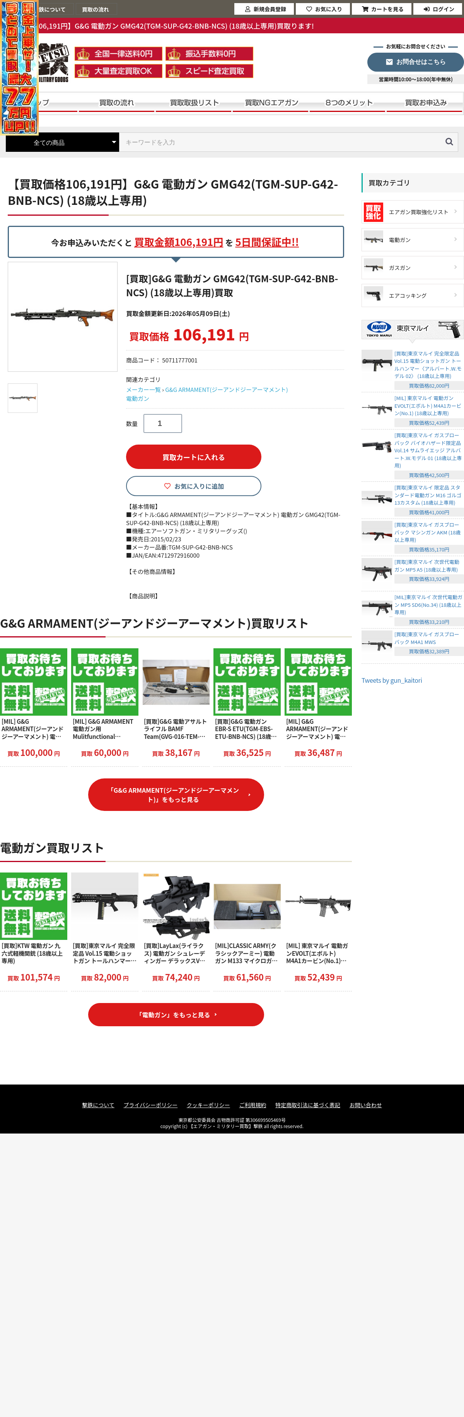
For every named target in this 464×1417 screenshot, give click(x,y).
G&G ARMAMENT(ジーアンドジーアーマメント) (226, 389)
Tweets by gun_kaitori (392, 680)
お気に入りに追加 (199, 486)
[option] (64, 317)
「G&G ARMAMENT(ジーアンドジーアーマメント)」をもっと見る (173, 794)
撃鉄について (98, 1105)
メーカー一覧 (143, 389)
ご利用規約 (252, 1105)
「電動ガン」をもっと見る (173, 1014)
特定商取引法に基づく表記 (307, 1105)
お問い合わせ (366, 1105)
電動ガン (137, 398)
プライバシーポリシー (151, 1105)
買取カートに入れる (193, 457)
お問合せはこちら (421, 61)
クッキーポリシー (208, 1105)
